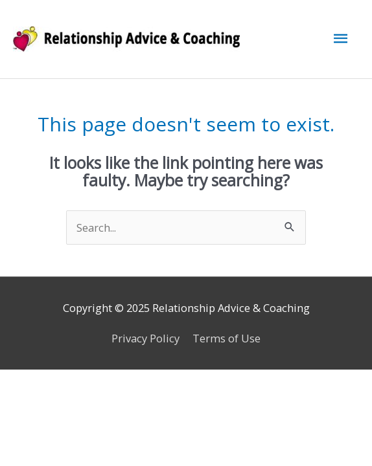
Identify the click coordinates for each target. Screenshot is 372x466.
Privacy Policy (145, 338)
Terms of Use (226, 338)
